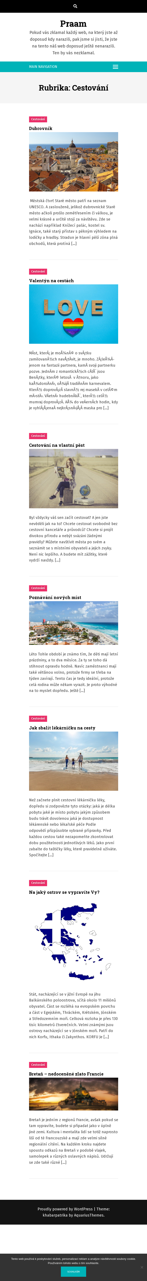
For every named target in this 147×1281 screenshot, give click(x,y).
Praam (73, 23)
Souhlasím (73, 1271)
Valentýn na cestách (51, 280)
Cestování (38, 119)
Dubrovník (40, 128)
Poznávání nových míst (55, 597)
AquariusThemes (89, 1215)
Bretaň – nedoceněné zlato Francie (66, 1074)
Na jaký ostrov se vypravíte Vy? (64, 892)
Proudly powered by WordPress (66, 1209)
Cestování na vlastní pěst (57, 445)
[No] (142, 1267)
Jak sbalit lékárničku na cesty (62, 728)
